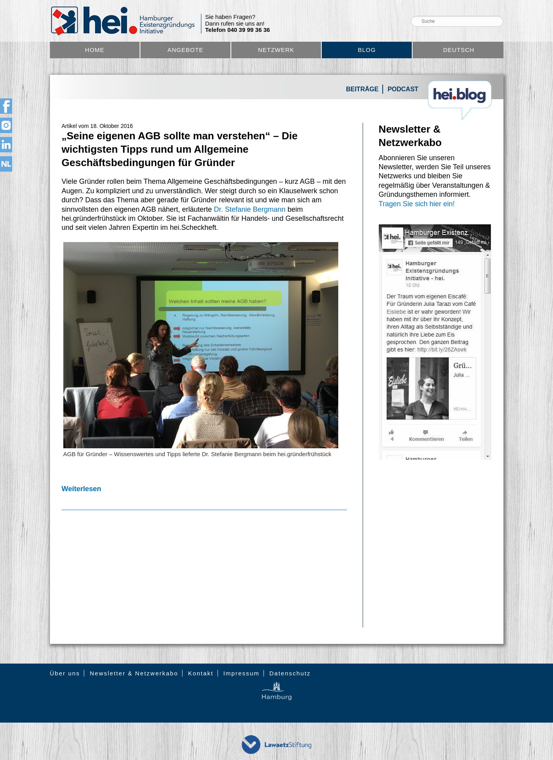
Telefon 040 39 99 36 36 (237, 30)
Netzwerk (276, 49)
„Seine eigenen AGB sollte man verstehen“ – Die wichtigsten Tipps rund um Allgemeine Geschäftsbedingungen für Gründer (180, 149)
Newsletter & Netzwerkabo (134, 673)
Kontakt (201, 673)
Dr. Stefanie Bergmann (250, 209)
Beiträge (362, 89)
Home (94, 49)
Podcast (402, 89)
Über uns (65, 673)
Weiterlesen (81, 489)
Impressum (241, 673)
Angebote (185, 49)
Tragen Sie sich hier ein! (417, 204)
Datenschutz (290, 673)
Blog (367, 49)
